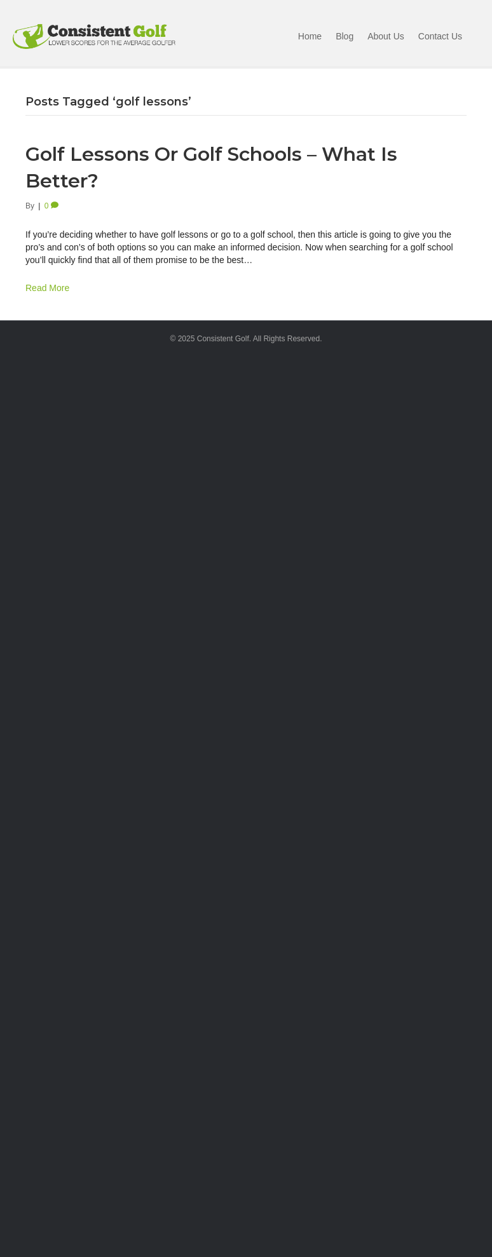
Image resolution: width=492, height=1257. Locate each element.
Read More (47, 288)
